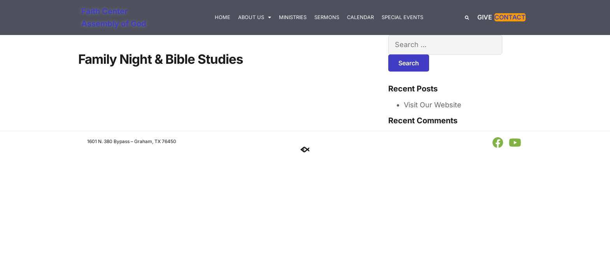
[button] (467, 17)
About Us (254, 17)
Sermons (326, 17)
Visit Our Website (432, 105)
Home (222, 17)
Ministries (293, 17)
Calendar (360, 17)
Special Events (402, 17)
